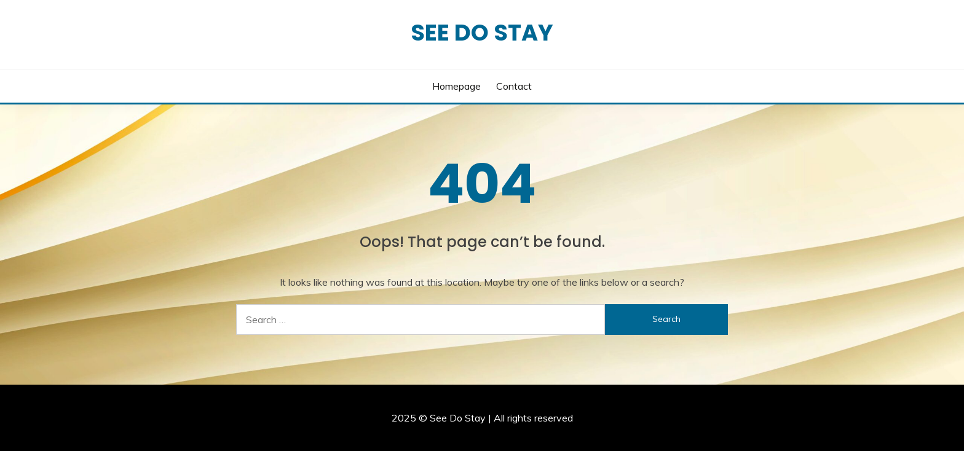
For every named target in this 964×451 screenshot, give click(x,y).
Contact (514, 86)
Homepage (456, 86)
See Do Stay (482, 33)
